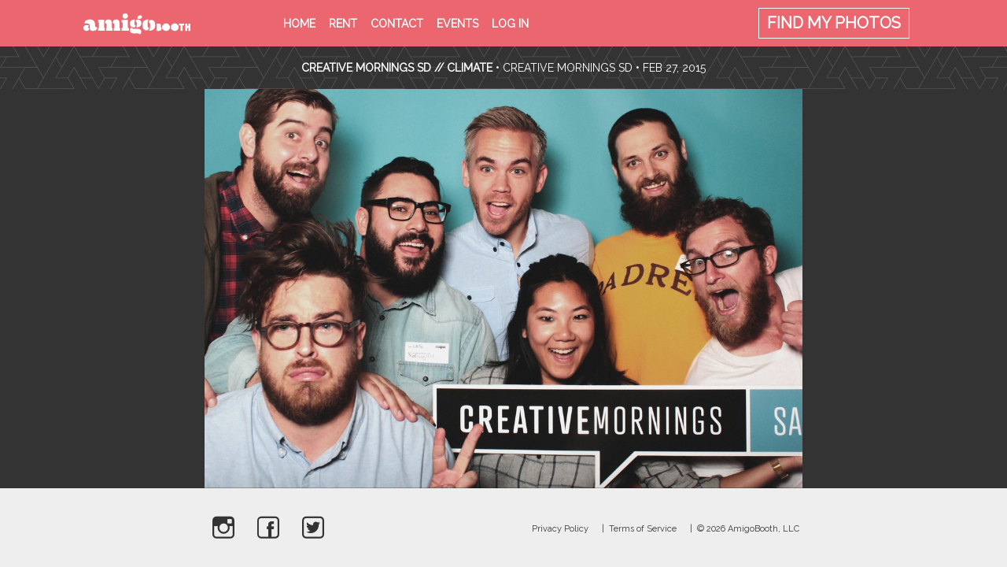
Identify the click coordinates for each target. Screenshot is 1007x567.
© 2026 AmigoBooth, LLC (748, 529)
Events (457, 23)
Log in (510, 23)
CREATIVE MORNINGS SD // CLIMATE (396, 67)
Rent (343, 23)
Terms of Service (643, 529)
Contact (397, 23)
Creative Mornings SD (568, 67)
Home (299, 23)
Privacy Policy (560, 529)
